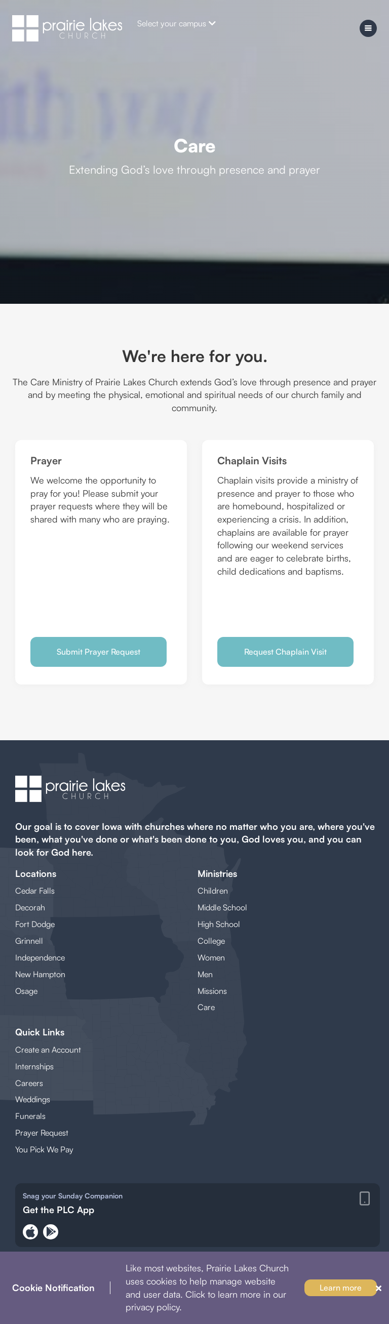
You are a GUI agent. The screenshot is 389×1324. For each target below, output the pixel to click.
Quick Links (39, 1031)
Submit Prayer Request (98, 652)
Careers (29, 1083)
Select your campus (176, 23)
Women (211, 957)
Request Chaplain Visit (285, 652)
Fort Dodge (35, 924)
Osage (26, 991)
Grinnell (29, 941)
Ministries (217, 873)
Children (213, 891)
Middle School (222, 907)
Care (206, 1007)
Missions (212, 991)
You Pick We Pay (44, 1149)
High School (219, 924)
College (211, 941)
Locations (35, 873)
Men (205, 974)
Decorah (30, 907)
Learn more (341, 1287)
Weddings (32, 1099)
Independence (40, 957)
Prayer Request (41, 1133)
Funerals (30, 1116)
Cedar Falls (35, 891)
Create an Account (48, 1050)
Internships (34, 1066)
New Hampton (40, 974)
